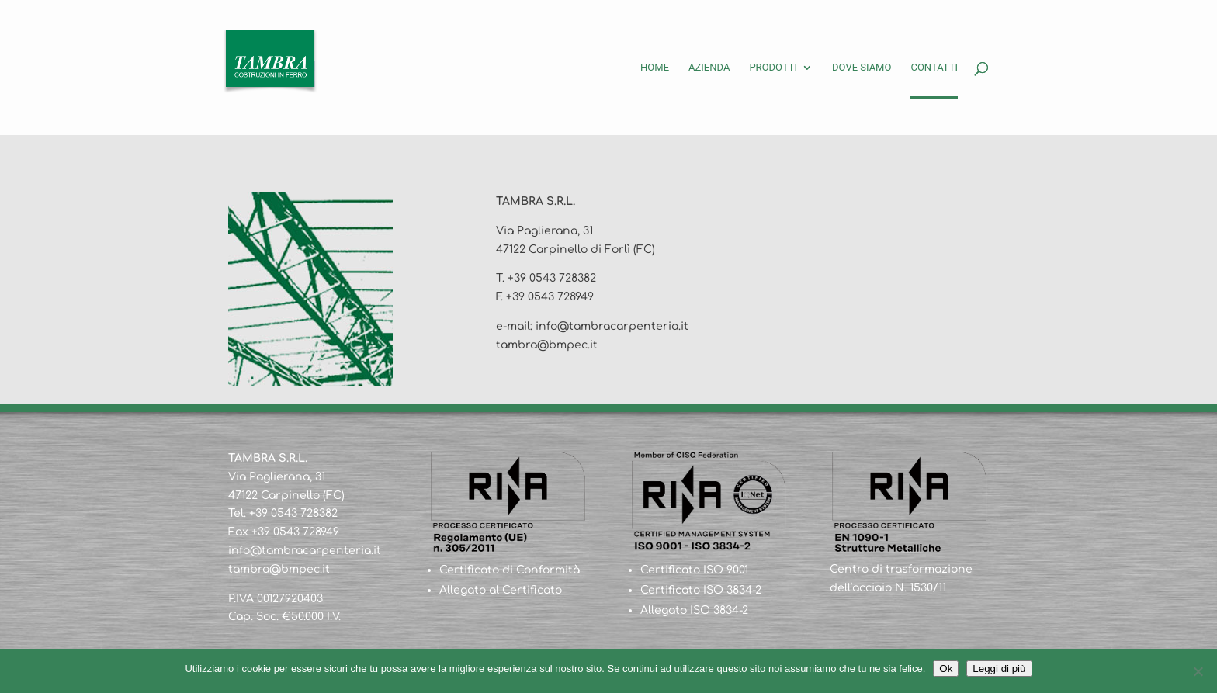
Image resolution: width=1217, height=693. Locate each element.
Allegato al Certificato (500, 590)
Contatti (934, 67)
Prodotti (773, 67)
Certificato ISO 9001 (694, 570)
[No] (1197, 671)
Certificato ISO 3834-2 (700, 590)
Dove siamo (861, 67)
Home (654, 67)
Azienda (709, 67)
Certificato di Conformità (509, 570)
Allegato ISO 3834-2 (694, 610)
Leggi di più (999, 668)
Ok (945, 668)
